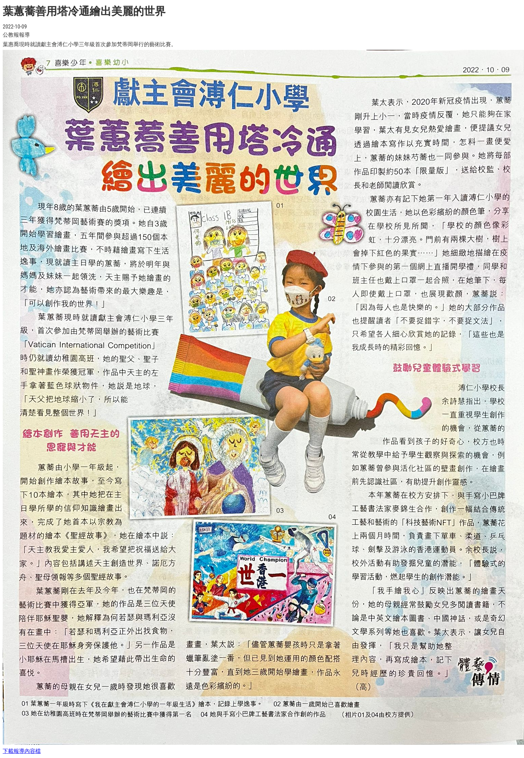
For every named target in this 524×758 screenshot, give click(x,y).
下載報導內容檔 (22, 751)
